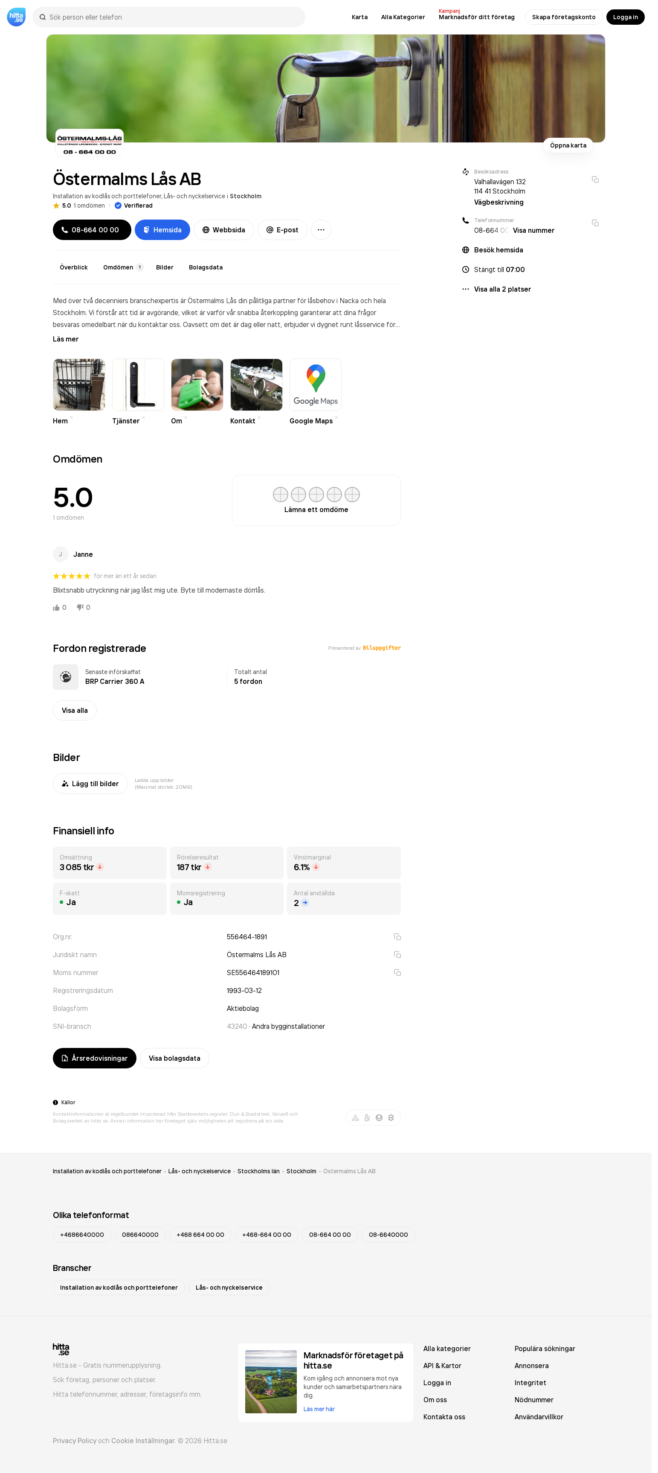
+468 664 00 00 (200, 1235)
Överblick (74, 267)
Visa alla (75, 710)
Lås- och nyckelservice (194, 196)
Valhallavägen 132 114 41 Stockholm (500, 186)
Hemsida (162, 230)
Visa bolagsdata (174, 1058)
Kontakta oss (444, 1416)
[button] (530, 269)
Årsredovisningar (94, 1058)
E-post (283, 230)
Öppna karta (568, 145)
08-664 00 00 (330, 1235)
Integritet (530, 1382)
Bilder (165, 267)
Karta (360, 17)
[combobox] (173, 17)
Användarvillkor (539, 1416)
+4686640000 (82, 1235)
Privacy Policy (74, 1440)
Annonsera (532, 1365)
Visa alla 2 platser (502, 289)
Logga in (625, 17)
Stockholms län (259, 1171)
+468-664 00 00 (266, 1235)
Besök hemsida (498, 250)
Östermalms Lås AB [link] (349, 1171)
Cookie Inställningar (143, 1440)
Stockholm (245, 196)
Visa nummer (534, 230)
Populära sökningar (545, 1348)
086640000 (140, 1235)
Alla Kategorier (403, 17)
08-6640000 (388, 1235)
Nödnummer (534, 1399)
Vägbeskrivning (499, 202)
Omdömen (123, 267)
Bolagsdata (206, 267)
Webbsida (224, 230)
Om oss (435, 1399)
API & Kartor (442, 1365)
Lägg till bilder (90, 783)
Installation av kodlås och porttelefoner (107, 196)
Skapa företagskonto (564, 17)
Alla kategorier (447, 1348)
